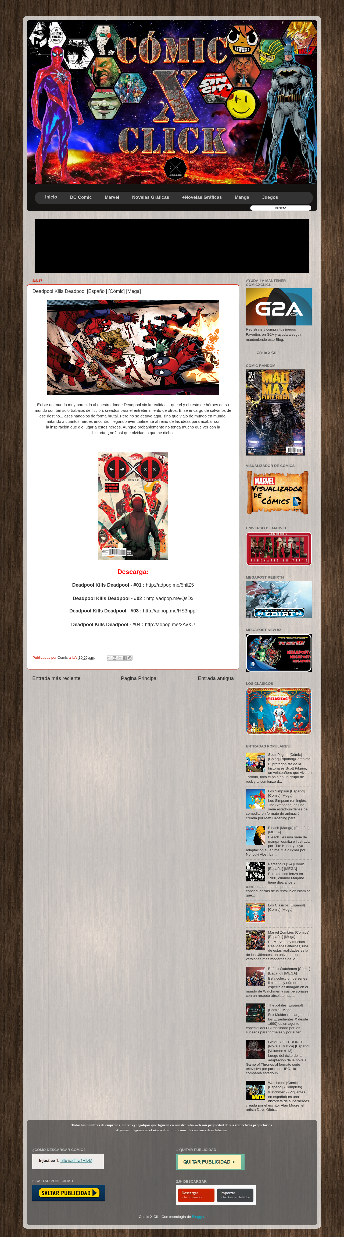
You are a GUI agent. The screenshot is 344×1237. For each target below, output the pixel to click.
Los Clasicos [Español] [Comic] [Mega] (286, 907)
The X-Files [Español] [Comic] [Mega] (285, 1007)
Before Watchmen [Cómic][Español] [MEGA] (289, 971)
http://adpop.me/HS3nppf (170, 611)
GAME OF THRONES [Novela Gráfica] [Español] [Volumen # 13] (289, 1046)
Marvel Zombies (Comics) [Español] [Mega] (288, 934)
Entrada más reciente (56, 678)
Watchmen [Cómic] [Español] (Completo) (285, 1085)
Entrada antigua (216, 678)
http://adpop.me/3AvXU (170, 624)
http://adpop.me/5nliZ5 (170, 585)
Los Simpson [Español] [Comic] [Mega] (286, 793)
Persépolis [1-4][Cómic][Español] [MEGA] (287, 866)
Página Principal (139, 678)
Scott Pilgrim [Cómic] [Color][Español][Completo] (289, 757)
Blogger (198, 1217)
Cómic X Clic (267, 353)
